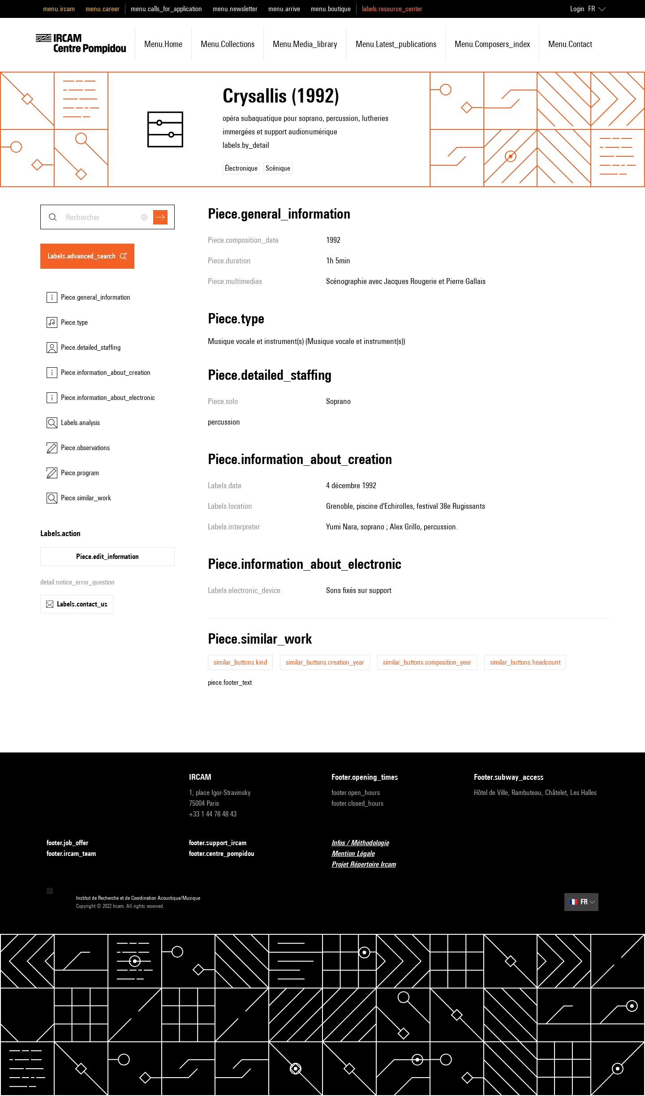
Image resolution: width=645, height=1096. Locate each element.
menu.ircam (59, 8)
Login (577, 8)
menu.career (103, 8)
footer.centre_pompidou (227, 854)
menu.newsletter (235, 8)
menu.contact (570, 44)
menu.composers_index (492, 44)
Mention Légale (358, 854)
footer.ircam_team (77, 854)
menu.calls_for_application (166, 8)
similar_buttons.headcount (525, 662)
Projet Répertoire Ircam (368, 864)
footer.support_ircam (223, 843)
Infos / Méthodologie (365, 843)
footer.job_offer (73, 843)
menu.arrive (284, 8)
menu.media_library (305, 44)
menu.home (163, 44)
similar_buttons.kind (240, 662)
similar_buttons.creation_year (325, 662)
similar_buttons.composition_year (427, 662)
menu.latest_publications (396, 44)
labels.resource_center (392, 8)
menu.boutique (331, 8)
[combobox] (107, 217)
